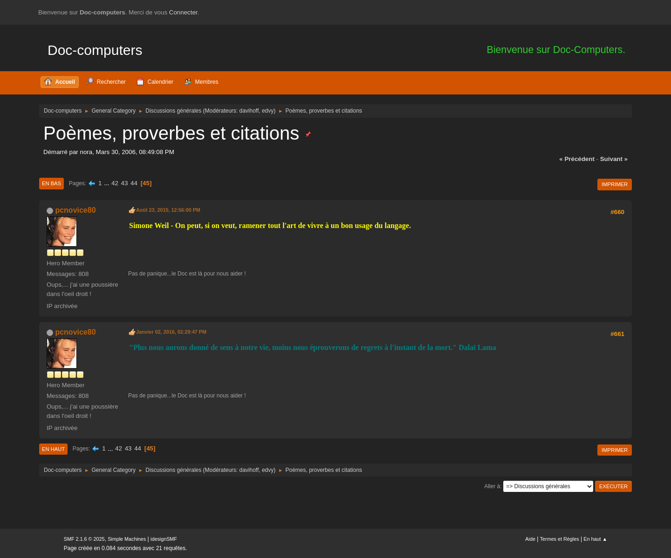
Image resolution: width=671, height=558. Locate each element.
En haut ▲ (595, 539)
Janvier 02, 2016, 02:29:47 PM (171, 332)
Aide (530, 539)
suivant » (614, 158)
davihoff (249, 111)
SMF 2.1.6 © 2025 (84, 539)
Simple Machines (127, 539)
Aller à (492, 486)
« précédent (577, 158)
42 (114, 183)
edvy (268, 111)
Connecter (183, 12)
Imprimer (615, 184)
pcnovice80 (75, 210)
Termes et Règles (559, 539)
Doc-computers (95, 50)
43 (124, 183)
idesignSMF (164, 539)
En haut (53, 449)
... (107, 183)
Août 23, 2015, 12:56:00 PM (168, 210)
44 (133, 183)
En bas (51, 183)
